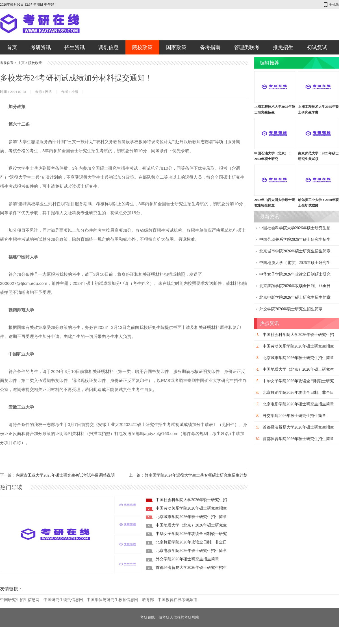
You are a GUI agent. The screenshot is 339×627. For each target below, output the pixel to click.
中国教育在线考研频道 (177, 600)
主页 (21, 63)
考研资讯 (41, 47)
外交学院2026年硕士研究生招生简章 (187, 559)
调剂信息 (108, 47)
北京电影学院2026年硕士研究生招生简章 (191, 551)
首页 (12, 47)
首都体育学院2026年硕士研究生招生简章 (298, 439)
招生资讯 (74, 47)
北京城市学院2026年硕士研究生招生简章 (191, 517)
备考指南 (210, 47)
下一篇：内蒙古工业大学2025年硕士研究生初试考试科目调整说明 (57, 475)
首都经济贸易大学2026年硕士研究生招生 (191, 567)
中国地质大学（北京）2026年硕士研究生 (191, 525)
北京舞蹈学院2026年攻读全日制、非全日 (191, 542)
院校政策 (142, 47)
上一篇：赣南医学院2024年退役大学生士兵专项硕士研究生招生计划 (188, 475)
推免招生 (283, 47)
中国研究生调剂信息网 (63, 600)
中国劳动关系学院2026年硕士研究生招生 (191, 508)
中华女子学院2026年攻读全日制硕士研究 (191, 534)
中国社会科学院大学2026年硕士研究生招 (191, 500)
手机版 (334, 4)
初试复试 (317, 47)
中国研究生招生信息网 (20, 600)
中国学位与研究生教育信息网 (112, 600)
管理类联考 (246, 47)
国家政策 (176, 47)
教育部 (148, 600)
